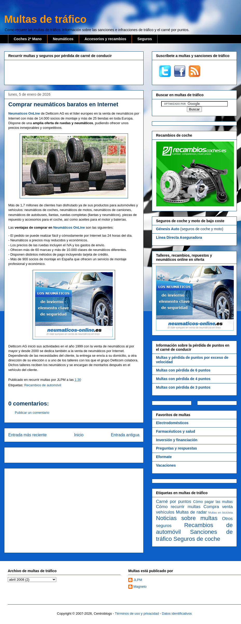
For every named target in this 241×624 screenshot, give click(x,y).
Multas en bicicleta (220, 512)
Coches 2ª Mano (28, 39)
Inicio (78, 435)
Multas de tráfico (45, 19)
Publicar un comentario (32, 413)
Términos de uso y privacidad (137, 613)
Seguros (144, 39)
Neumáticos (63, 39)
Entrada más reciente (27, 435)
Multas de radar (191, 512)
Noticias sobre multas (186, 518)
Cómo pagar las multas (213, 502)
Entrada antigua (125, 435)
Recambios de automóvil (42, 385)
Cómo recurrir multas (178, 506)
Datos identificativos (177, 613)
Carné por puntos (173, 501)
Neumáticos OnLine (69, 227)
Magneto (140, 586)
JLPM (137, 580)
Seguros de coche (196, 539)
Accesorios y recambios (105, 39)
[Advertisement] (73, 72)
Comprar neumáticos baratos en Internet (63, 104)
